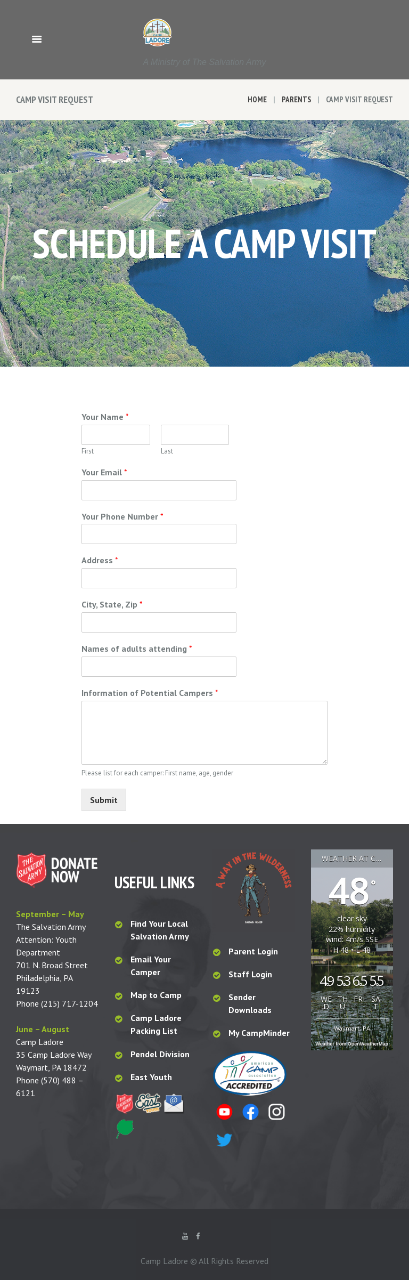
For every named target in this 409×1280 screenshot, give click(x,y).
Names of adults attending (136, 648)
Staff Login (250, 974)
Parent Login (253, 951)
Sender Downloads (250, 1003)
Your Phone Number (122, 516)
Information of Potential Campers (149, 692)
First (87, 451)
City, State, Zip (112, 604)
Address (99, 560)
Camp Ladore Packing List (156, 1024)
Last (167, 451)
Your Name (105, 416)
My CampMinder (259, 1032)
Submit (104, 800)
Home (257, 99)
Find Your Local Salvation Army (159, 930)
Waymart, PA (352, 1028)
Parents (296, 99)
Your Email (104, 472)
